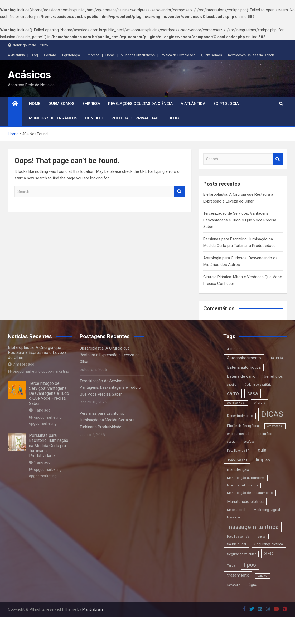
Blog (34, 55)
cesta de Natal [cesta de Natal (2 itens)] (236, 402)
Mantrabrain (92, 609)
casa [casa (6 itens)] (252, 393)
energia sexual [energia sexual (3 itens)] (238, 434)
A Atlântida (16, 55)
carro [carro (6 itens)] (233, 393)
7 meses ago (21, 364)
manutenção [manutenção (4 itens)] (238, 469)
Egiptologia (71, 55)
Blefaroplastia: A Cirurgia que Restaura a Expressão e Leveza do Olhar (37, 352)
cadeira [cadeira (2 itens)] (231, 384)
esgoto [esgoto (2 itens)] (231, 441)
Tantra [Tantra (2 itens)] (231, 565)
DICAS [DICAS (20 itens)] (272, 414)
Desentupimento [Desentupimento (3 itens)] (240, 416)
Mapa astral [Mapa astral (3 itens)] (236, 510)
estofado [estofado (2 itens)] (249, 441)
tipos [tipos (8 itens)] (250, 564)
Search (179, 191)
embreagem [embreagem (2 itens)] (275, 426)
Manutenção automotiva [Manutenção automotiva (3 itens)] (246, 478)
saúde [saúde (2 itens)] (262, 536)
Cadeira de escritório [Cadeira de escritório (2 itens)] (258, 384)
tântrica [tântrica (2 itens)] (262, 576)
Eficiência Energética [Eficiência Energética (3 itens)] (243, 426)
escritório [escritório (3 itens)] (265, 434)
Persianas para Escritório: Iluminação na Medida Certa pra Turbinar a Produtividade (48, 445)
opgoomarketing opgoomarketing (38, 371)
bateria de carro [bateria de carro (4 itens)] (241, 376)
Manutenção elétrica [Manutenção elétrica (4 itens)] (245, 501)
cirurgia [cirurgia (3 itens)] (259, 402)
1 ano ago (39, 410)
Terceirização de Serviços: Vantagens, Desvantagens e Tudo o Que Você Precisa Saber (239, 220)
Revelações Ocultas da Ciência (251, 55)
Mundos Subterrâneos (138, 55)
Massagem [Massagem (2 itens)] (234, 517)
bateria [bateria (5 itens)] (276, 357)
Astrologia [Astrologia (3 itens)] (235, 349)
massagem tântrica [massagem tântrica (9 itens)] (253, 526)
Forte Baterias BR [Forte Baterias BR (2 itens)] (238, 450)
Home (110, 55)
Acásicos (29, 75)
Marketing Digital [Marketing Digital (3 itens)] (267, 510)
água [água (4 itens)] (253, 584)
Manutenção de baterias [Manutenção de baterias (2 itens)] (242, 485)
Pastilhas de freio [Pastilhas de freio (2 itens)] (238, 536)
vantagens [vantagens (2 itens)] (233, 585)
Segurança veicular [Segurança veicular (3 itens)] (241, 554)
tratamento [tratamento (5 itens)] (238, 575)
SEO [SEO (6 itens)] (268, 553)
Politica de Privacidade (178, 55)
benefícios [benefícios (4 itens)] (273, 376)
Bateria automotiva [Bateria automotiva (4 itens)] (244, 367)
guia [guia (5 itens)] (262, 450)
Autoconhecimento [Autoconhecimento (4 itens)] (244, 358)
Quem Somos (211, 55)
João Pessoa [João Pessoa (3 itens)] (237, 460)
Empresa (92, 55)
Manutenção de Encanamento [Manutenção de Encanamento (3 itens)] (250, 493)
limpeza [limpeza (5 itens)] (264, 459)
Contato (50, 55)
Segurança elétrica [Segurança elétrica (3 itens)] (268, 544)
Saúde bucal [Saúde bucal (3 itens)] (236, 544)
